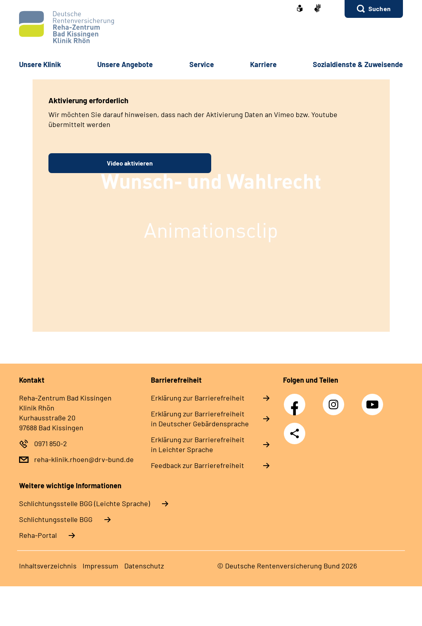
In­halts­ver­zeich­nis (48, 565)
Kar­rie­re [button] (263, 64)
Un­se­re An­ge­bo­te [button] (125, 64)
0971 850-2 (50, 443)
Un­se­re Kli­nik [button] (40, 64)
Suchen (379, 8)
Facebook (296, 400)
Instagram (335, 400)
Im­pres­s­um (100, 565)
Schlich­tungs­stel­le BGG (55, 519)
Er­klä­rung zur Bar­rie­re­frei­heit (198, 397)
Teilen (295, 433)
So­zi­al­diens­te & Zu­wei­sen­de (358, 64)
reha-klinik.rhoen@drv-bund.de (84, 459)
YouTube (373, 400)
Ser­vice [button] (201, 64)
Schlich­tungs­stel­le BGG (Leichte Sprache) (84, 503)
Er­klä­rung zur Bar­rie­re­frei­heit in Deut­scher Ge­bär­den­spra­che (200, 418)
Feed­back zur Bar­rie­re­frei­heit (197, 465)
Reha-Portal (38, 535)
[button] (374, 9)
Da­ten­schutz (144, 565)
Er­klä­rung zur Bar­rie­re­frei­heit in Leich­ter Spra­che (198, 444)
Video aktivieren (130, 163)
